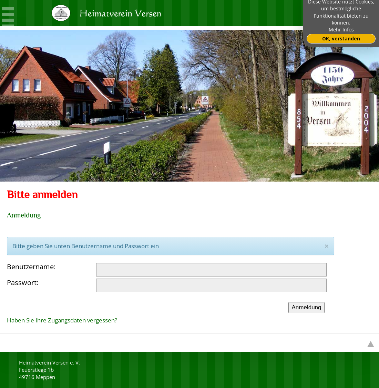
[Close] (327, 246)
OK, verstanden (341, 39)
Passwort (22, 282)
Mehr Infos (341, 30)
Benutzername (30, 266)
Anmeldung (306, 307)
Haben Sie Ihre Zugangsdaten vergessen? (62, 320)
